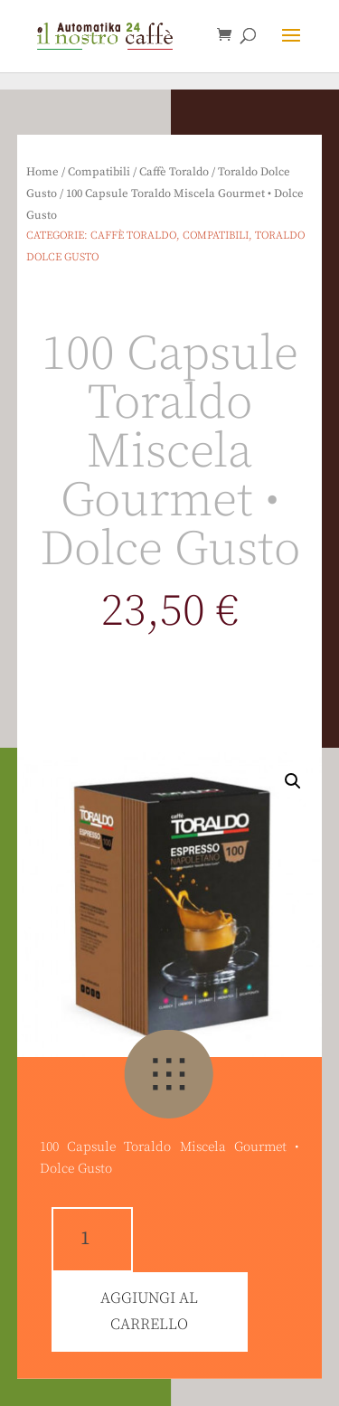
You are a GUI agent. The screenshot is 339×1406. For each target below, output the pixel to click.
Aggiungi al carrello (149, 1311)
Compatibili (99, 172)
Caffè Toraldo (174, 172)
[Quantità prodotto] (92, 1239)
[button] (29, 27)
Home (42, 172)
